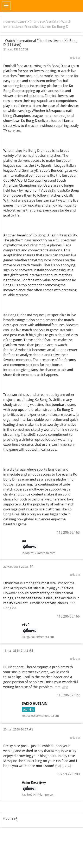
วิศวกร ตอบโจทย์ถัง (44, 21)
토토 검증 (61, 687)
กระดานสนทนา (14, 21)
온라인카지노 (65, 765)
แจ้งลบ (75, 57)
